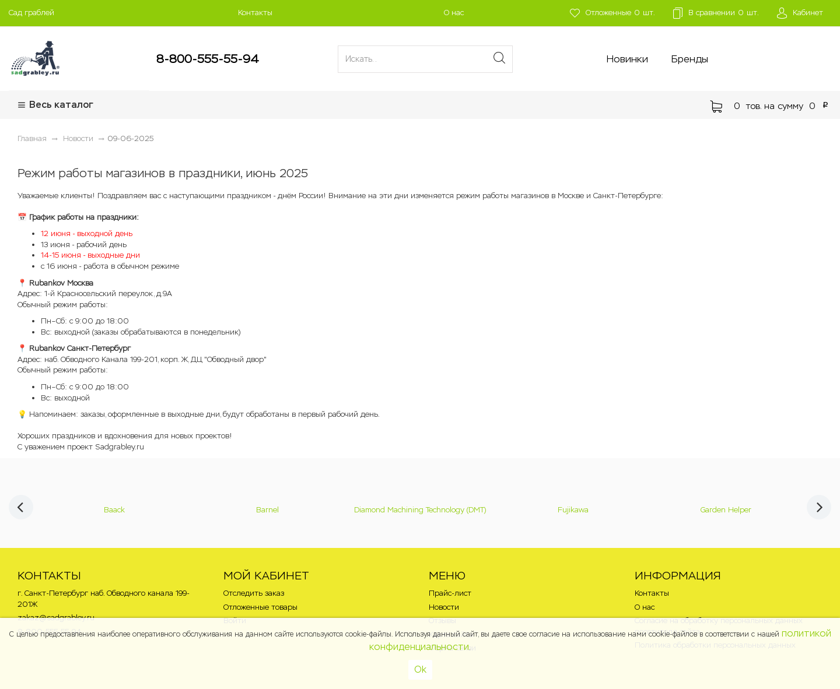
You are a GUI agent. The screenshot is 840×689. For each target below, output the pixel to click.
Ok (420, 669)
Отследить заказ (253, 593)
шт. (610, 13)
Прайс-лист (450, 593)
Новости (444, 607)
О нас (454, 12)
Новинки (627, 58)
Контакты (255, 12)
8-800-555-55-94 (207, 58)
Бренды (689, 58)
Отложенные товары (260, 607)
